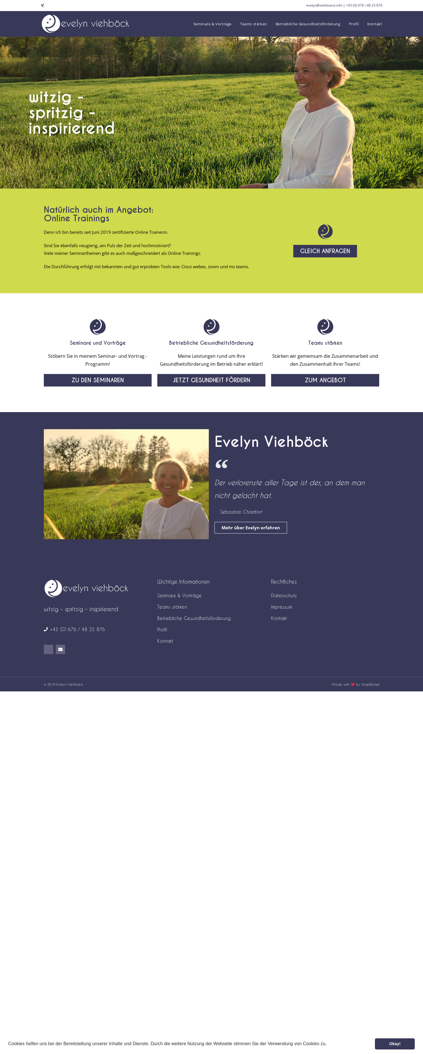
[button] (329, 1044)
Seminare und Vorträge (98, 343)
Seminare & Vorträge (179, 595)
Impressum (281, 606)
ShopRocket (370, 684)
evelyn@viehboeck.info (324, 5)
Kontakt (165, 641)
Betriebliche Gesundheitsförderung (211, 343)
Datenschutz (284, 595)
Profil (162, 629)
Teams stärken (325, 343)
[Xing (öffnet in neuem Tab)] (43, 5)
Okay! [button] (395, 1043)
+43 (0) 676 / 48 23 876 (364, 5)
